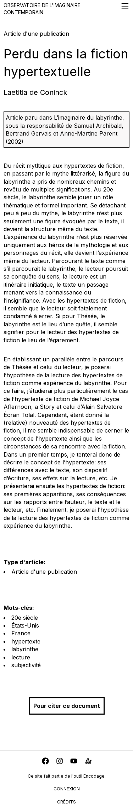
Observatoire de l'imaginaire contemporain (66, 8)
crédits (66, 802)
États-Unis (25, 625)
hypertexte (25, 641)
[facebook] (45, 761)
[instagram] (59, 761)
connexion (67, 788)
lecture (20, 657)
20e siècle (24, 617)
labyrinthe (24, 649)
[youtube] (73, 761)
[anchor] (88, 761)
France (21, 633)
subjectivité (26, 665)
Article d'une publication (44, 571)
